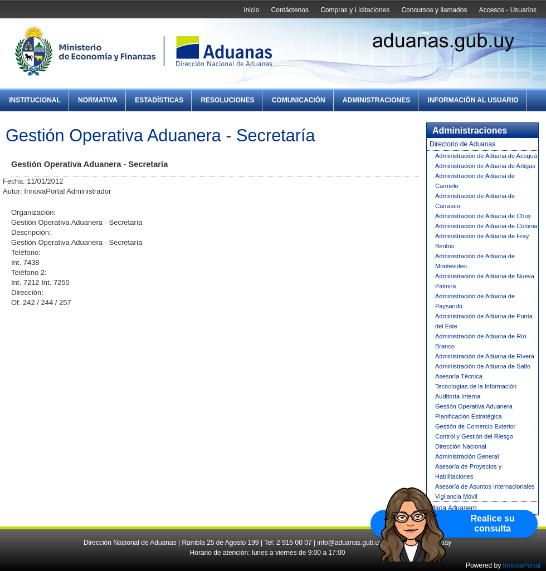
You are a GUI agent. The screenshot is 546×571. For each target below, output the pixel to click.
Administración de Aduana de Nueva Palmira (484, 281)
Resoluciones (227, 100)
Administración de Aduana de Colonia (486, 226)
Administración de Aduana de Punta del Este (484, 321)
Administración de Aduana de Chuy (483, 216)
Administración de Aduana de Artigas (485, 166)
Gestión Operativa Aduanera (474, 406)
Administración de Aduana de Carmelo (475, 181)
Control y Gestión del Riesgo (474, 436)
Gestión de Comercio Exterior (475, 426)
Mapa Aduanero (453, 508)
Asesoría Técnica (458, 376)
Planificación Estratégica (468, 416)
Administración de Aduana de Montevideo (475, 261)
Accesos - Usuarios (508, 10)
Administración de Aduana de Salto (482, 366)
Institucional (35, 100)
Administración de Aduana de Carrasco (475, 201)
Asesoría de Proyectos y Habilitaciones (468, 471)
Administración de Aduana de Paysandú (475, 301)
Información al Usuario (472, 100)
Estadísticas (159, 100)
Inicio (251, 10)
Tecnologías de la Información (475, 386)
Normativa (98, 100)
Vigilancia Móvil (456, 496)
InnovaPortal (521, 565)
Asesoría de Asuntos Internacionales (485, 486)
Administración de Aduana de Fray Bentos (482, 241)
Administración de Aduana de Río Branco (480, 341)
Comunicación (298, 100)
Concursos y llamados (434, 10)
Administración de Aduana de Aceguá (486, 155)
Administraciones (376, 100)
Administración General (467, 456)
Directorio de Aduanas (462, 144)
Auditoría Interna (457, 396)
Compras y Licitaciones (354, 10)
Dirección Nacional (460, 446)
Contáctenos (290, 10)
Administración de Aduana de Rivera (484, 356)
